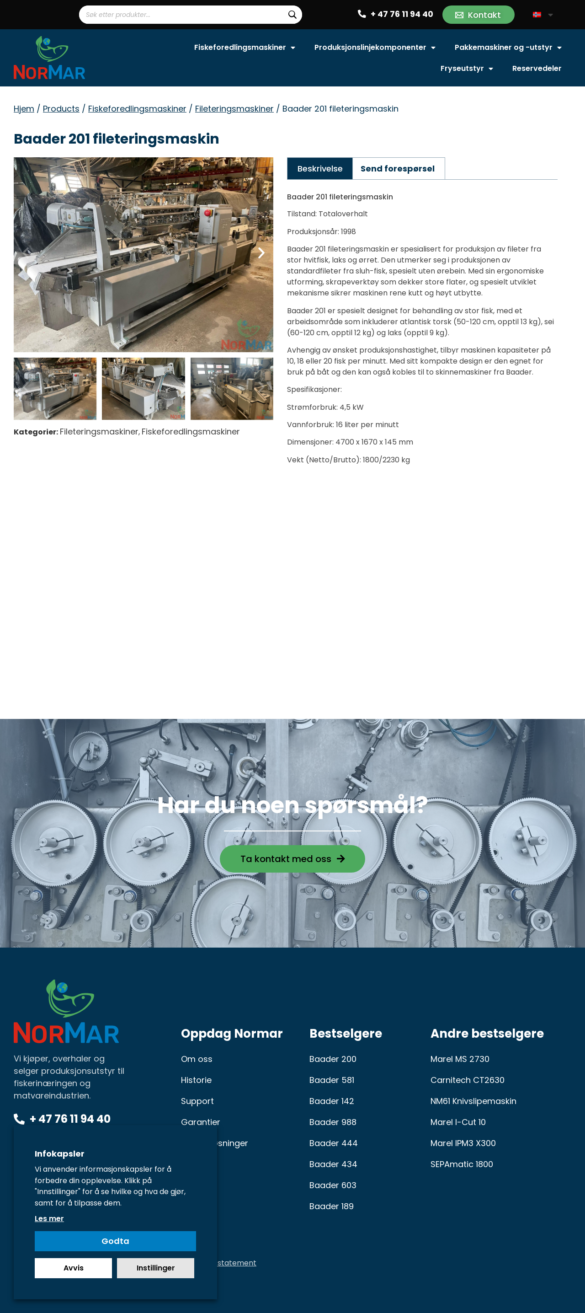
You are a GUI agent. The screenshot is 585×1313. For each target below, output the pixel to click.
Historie (196, 1080)
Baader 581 (331, 1080)
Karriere (197, 1164)
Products (61, 108)
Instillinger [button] (156, 1268)
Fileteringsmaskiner (234, 108)
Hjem (24, 108)
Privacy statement (222, 1263)
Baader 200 (332, 1059)
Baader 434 (333, 1164)
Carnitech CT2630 (468, 1080)
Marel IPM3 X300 (463, 1143)
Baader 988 (332, 1122)
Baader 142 (331, 1101)
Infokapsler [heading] (60, 1153)
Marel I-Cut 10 (458, 1122)
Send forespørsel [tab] (398, 168)
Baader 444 (333, 1143)
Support (197, 1101)
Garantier (200, 1122)
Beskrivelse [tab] (320, 168)
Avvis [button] (74, 1268)
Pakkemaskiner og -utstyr (508, 47)
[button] (25, 253)
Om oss (197, 1059)
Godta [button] (115, 1241)
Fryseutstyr (467, 68)
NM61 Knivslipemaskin (473, 1101)
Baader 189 (331, 1206)
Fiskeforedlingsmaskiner (244, 47)
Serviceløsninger (214, 1143)
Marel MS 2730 (460, 1059)
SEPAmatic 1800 (462, 1164)
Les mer (49, 1218)
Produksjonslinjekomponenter (375, 47)
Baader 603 (332, 1185)
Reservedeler (537, 68)
